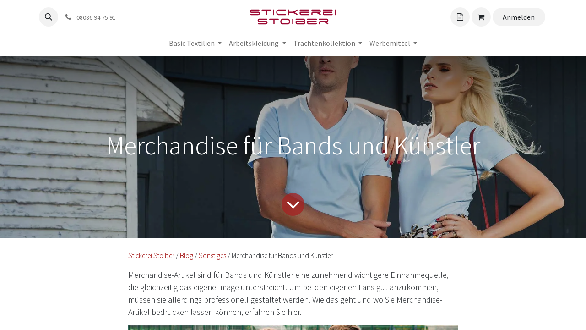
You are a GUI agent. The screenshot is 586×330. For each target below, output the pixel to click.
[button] (48, 17)
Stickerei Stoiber (151, 255)
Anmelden (519, 17)
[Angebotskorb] (460, 17)
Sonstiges (212, 255)
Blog (186, 255)
